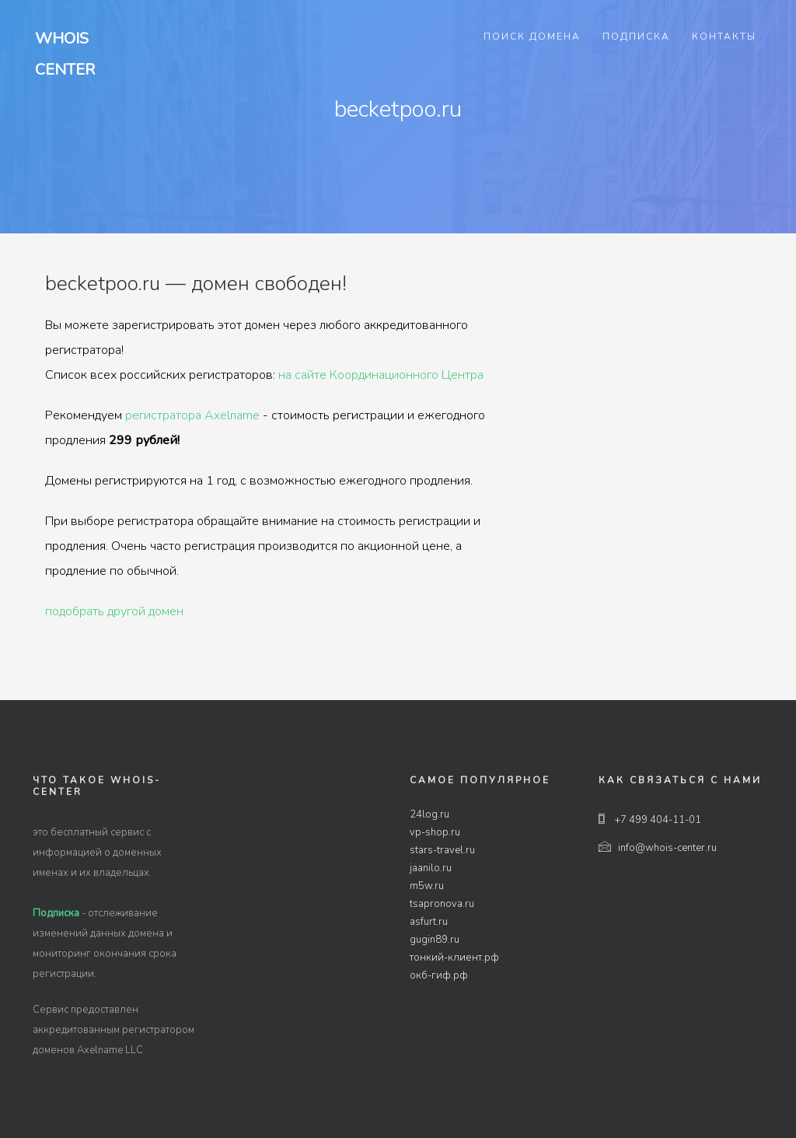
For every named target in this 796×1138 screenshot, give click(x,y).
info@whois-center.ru (658, 848)
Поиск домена (532, 36)
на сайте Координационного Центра (381, 374)
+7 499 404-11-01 (650, 820)
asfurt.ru (429, 922)
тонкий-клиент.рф (454, 958)
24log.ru (429, 814)
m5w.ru (427, 886)
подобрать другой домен (114, 611)
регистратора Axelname (192, 415)
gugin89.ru (434, 940)
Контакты (724, 36)
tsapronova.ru (442, 904)
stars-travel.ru (442, 850)
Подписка (636, 36)
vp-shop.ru (435, 832)
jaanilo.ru (431, 868)
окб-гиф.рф (439, 975)
